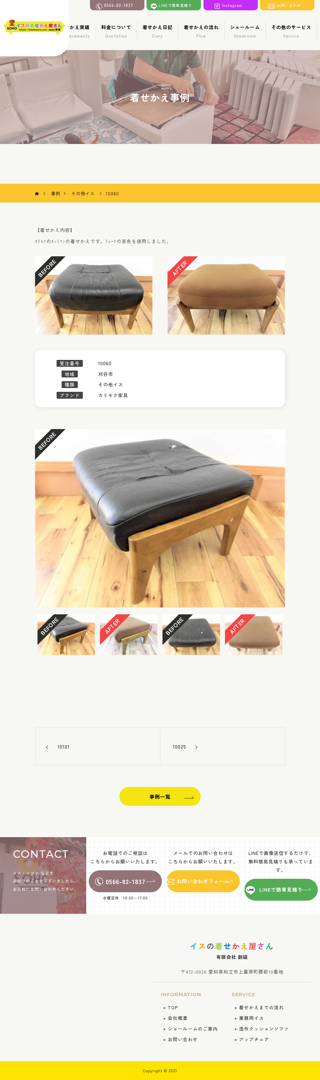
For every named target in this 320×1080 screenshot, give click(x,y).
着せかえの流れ (201, 31)
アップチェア (254, 1039)
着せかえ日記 (157, 31)
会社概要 (178, 1018)
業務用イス (251, 1018)
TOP (173, 1007)
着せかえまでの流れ (261, 1007)
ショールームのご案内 (193, 1028)
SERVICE (243, 994)
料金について (116, 31)
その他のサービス (291, 31)
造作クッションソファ (264, 1028)
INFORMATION (181, 994)
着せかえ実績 (75, 31)
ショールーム (245, 31)
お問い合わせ (183, 1039)
